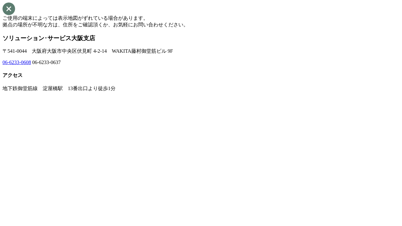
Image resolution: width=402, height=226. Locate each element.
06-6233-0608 (17, 62)
